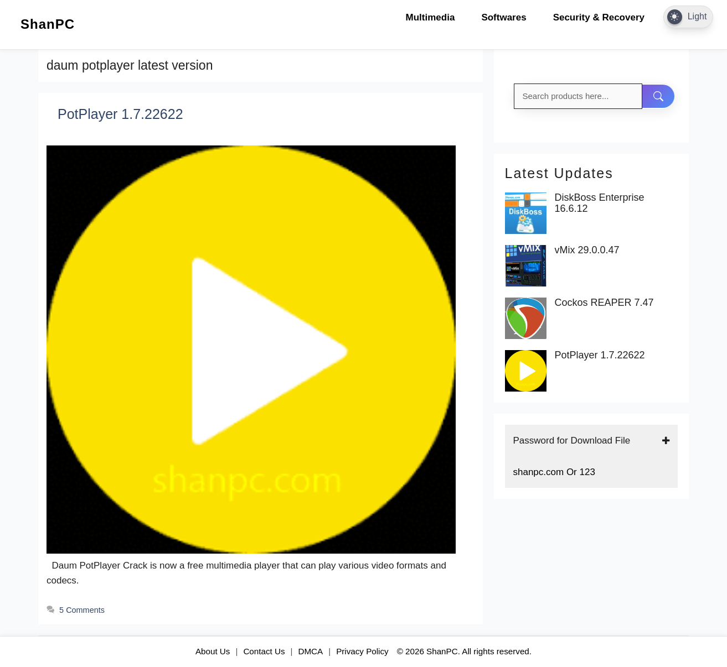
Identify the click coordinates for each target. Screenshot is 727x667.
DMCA (310, 651)
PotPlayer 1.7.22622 (120, 114)
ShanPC (47, 24)
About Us (212, 651)
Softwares (503, 17)
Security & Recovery (598, 17)
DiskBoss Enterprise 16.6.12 (599, 203)
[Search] (658, 96)
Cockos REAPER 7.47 (604, 303)
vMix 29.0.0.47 (587, 250)
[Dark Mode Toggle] (688, 17)
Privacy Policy (362, 651)
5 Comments (82, 610)
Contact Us (264, 651)
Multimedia (430, 17)
